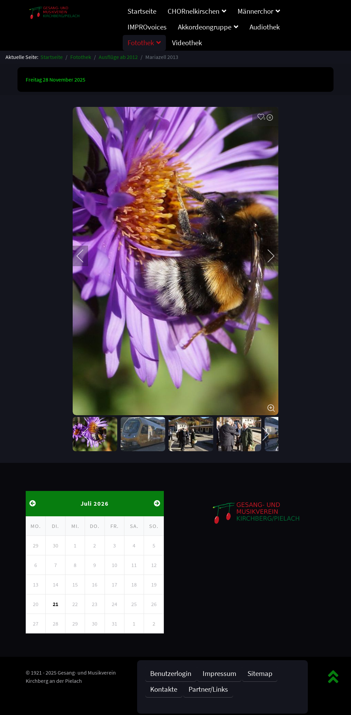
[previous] (85, 256)
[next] (266, 256)
